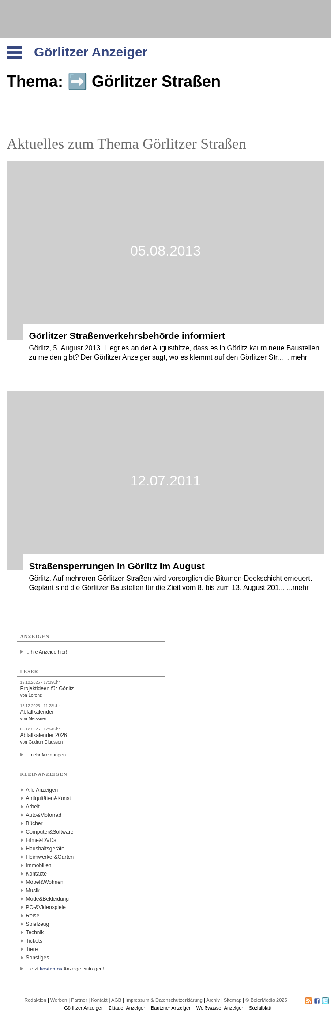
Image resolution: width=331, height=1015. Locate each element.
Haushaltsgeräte (45, 848)
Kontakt (99, 1000)
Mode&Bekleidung (47, 899)
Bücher (34, 823)
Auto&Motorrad (44, 815)
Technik (35, 932)
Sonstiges (37, 957)
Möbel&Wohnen (45, 882)
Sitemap (232, 1000)
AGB (116, 1000)
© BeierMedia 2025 (266, 1000)
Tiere (32, 949)
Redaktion (35, 1000)
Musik (33, 890)
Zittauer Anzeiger (127, 1008)
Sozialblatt (260, 1008)
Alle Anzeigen (42, 790)
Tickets (34, 941)
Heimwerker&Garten (50, 857)
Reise (33, 916)
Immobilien (39, 865)
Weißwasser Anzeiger (219, 1008)
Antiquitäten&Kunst (48, 798)
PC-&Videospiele (46, 907)
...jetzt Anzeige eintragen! (65, 968)
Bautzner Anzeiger (171, 1008)
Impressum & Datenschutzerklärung (164, 1000)
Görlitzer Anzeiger (83, 1008)
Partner (79, 1000)
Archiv (213, 1000)
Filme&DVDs (41, 840)
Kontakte (36, 874)
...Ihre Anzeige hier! (47, 652)
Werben (58, 1000)
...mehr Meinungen (46, 754)
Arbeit (33, 806)
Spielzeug (37, 924)
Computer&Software (50, 832)
